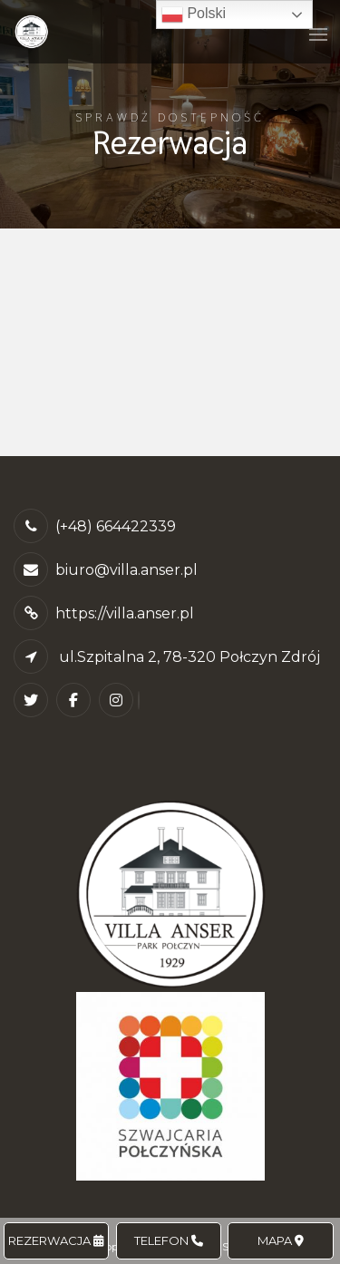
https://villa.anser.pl (124, 613)
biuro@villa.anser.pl (126, 570)
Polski (193, 14)
